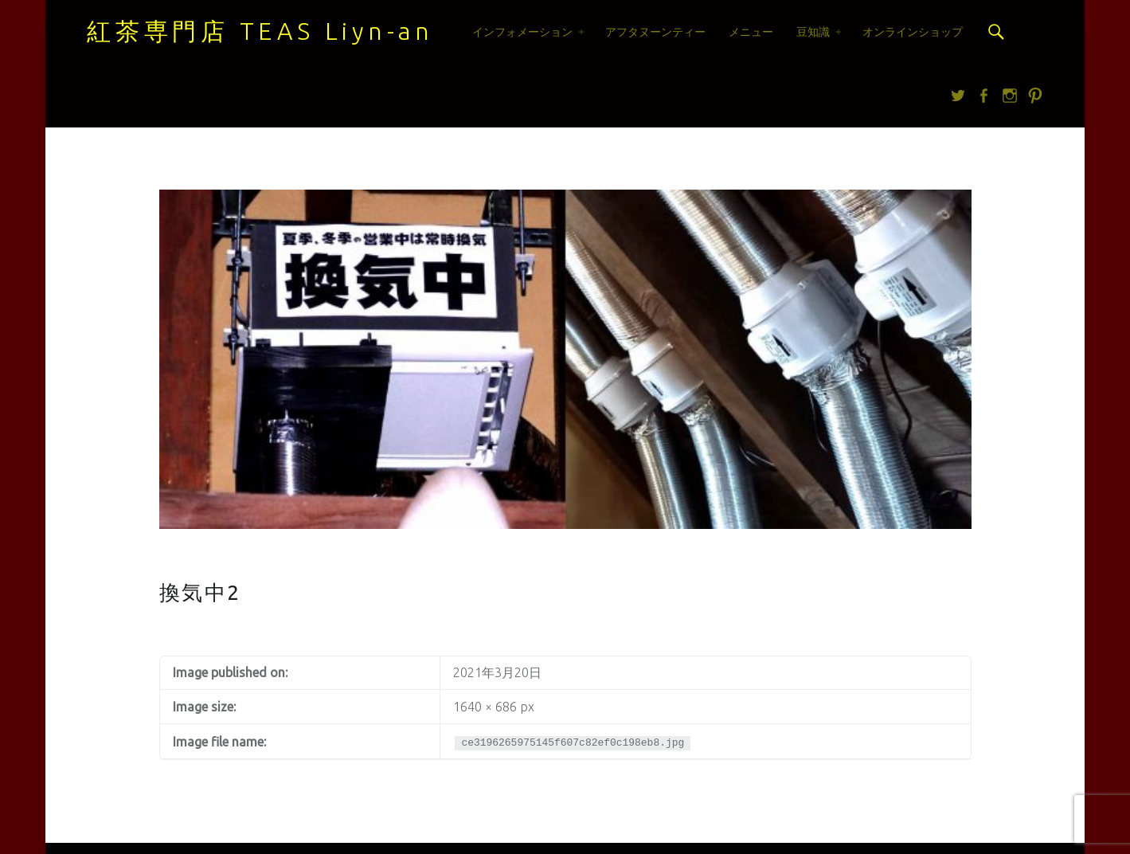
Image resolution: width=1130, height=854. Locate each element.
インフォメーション (522, 31)
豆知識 (813, 31)
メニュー (751, 31)
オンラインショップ (912, 31)
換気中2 (200, 592)
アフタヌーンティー (655, 31)
